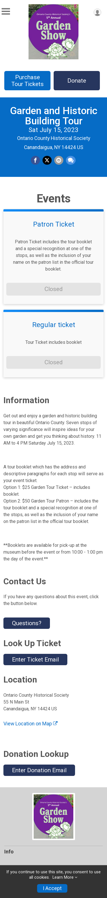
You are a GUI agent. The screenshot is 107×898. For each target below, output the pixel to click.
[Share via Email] (58, 160)
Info (9, 852)
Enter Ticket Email (35, 659)
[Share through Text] (71, 160)
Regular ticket (53, 324)
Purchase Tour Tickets (27, 80)
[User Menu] (97, 12)
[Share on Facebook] (35, 160)
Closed (53, 289)
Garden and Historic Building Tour (53, 116)
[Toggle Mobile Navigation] (5, 11)
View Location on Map (30, 724)
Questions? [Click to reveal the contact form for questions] (26, 623)
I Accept (52, 888)
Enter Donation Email (39, 770)
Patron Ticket (53, 224)
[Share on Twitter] (47, 160)
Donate (76, 80)
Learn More (63, 877)
